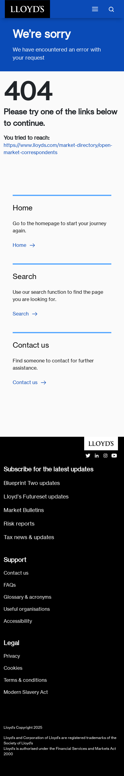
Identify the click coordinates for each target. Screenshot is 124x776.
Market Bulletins (24, 510)
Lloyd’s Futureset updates (36, 496)
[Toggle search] (111, 9)
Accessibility (18, 621)
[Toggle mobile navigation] (95, 9)
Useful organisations (27, 609)
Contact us (30, 382)
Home (24, 245)
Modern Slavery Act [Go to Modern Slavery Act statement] (26, 692)
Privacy (12, 656)
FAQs (10, 585)
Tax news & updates (29, 537)
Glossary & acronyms (27, 597)
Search (25, 314)
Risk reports (19, 523)
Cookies (13, 668)
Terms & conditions (25, 680)
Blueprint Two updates (32, 483)
